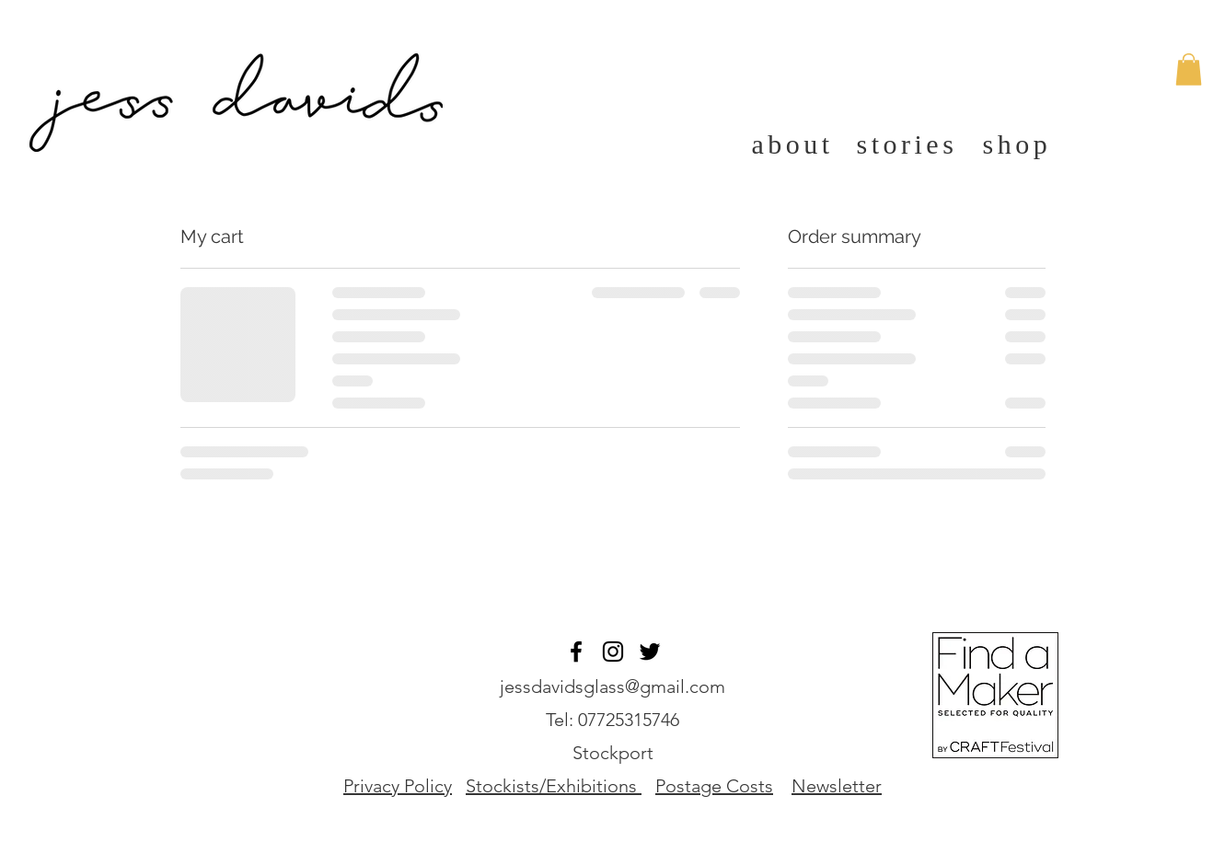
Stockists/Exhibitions (551, 786)
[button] (1188, 69)
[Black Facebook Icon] (576, 651)
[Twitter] (650, 651)
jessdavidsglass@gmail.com (612, 686)
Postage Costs (714, 786)
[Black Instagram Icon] (613, 651)
